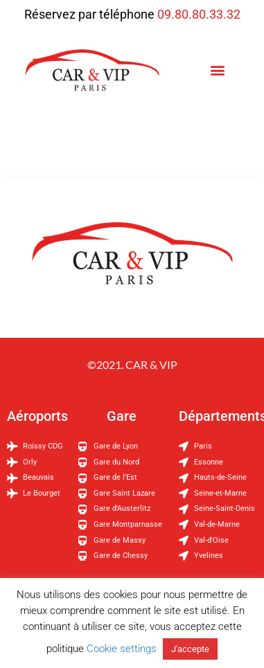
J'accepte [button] (190, 649)
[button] (217, 70)
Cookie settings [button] (122, 648)
